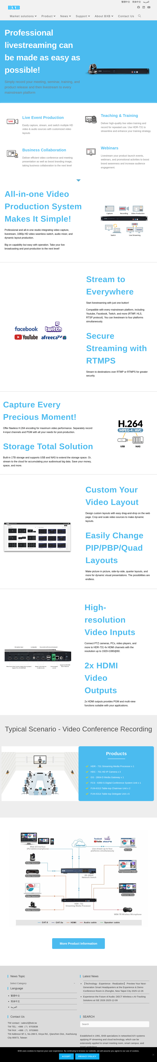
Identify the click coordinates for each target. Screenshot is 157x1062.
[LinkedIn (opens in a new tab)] (143, 8)
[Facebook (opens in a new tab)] (138, 8)
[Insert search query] (114, 1024)
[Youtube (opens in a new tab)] (148, 8)
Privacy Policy (87, 1057)
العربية (146, 2)
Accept (66, 1057)
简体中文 (136, 2)
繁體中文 (125, 2)
